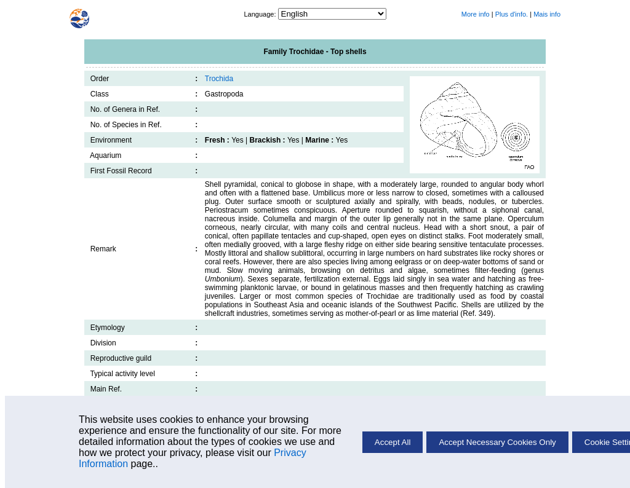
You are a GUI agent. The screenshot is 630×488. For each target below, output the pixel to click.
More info (475, 14)
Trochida (219, 78)
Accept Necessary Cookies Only (497, 442)
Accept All (393, 442)
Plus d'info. (511, 14)
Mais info (546, 14)
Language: (260, 14)
